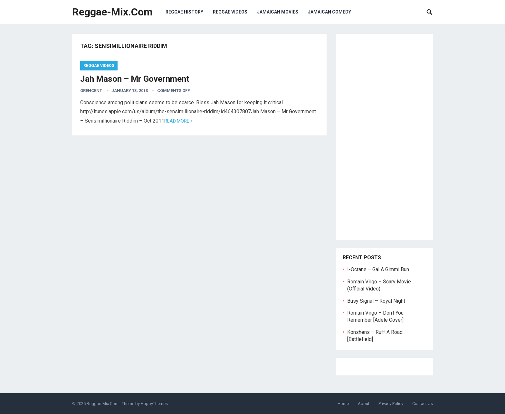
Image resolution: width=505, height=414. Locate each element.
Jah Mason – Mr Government (134, 79)
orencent (91, 90)
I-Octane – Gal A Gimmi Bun (378, 269)
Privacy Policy (390, 403)
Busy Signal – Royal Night (376, 301)
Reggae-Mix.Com (112, 12)
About (363, 403)
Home (343, 403)
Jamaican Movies (277, 11)
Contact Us (422, 403)
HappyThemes (154, 403)
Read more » (178, 121)
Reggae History (184, 11)
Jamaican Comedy (329, 11)
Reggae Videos (230, 11)
